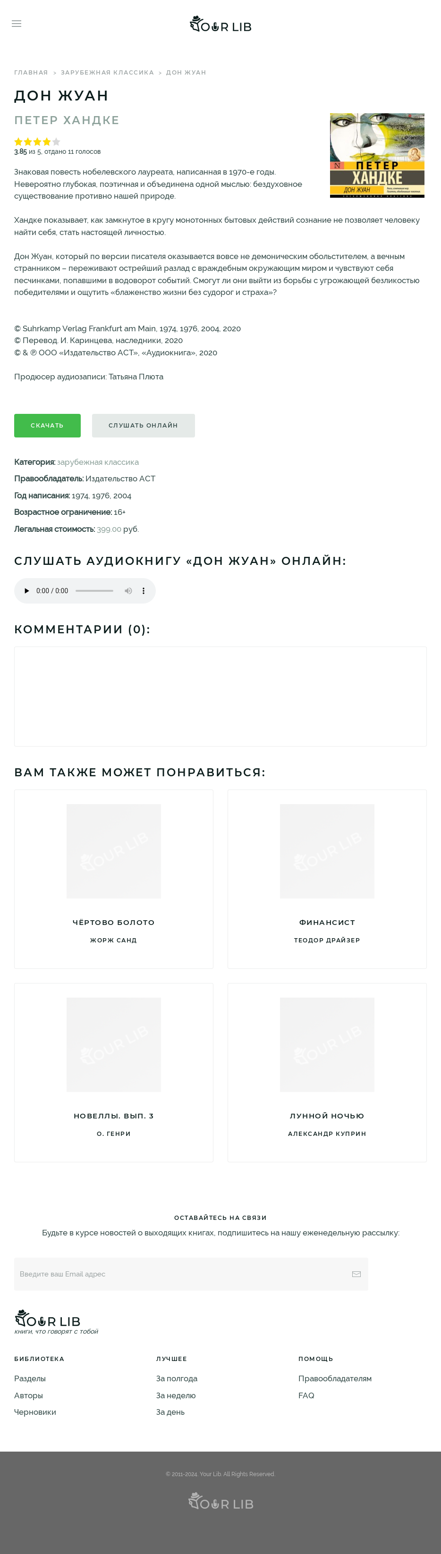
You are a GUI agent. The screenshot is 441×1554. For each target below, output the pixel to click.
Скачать (47, 425)
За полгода (176, 1378)
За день (170, 1412)
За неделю (176, 1395)
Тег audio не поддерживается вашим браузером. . (85, 591)
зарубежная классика (107, 72)
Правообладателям (335, 1378)
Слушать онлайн (143, 425)
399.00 (109, 529)
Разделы (30, 1378)
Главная (31, 72)
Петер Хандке (67, 120)
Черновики (35, 1412)
